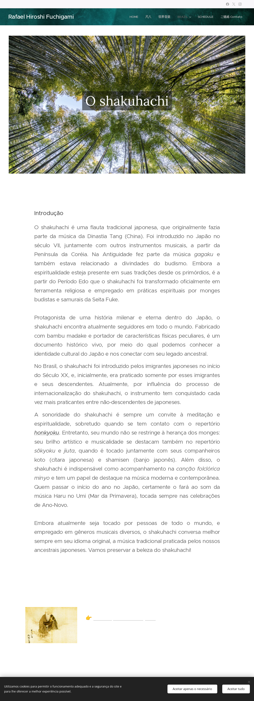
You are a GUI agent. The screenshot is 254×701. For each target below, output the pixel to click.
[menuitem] (130, 17)
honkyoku (46, 432)
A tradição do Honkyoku (124, 618)
